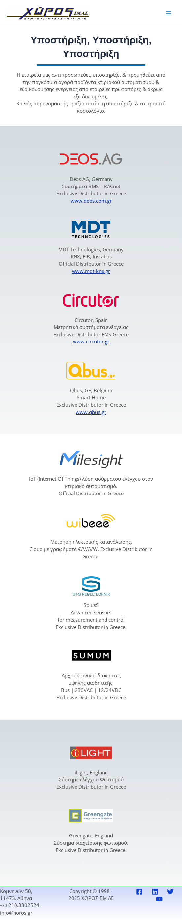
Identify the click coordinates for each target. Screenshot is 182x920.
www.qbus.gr (91, 412)
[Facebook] (139, 891)
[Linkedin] (155, 891)
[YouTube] (159, 899)
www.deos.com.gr (91, 200)
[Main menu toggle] (168, 12)
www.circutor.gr (91, 341)
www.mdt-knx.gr (91, 271)
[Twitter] (170, 891)
